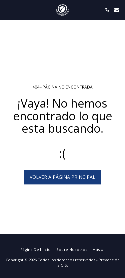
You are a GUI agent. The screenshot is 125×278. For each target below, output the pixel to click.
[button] (7, 9)
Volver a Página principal (62, 177)
